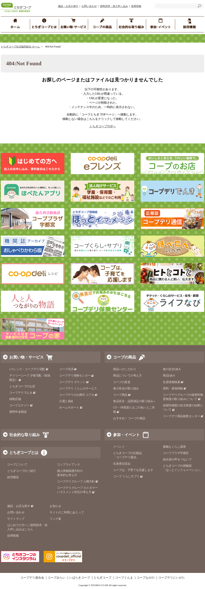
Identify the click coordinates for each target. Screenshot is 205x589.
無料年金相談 (17, 411)
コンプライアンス (68, 464)
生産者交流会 (121, 463)
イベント (119, 446)
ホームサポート (71, 407)
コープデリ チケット (74, 382)
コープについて (17, 464)
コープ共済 (68, 369)
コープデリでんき (22, 392)
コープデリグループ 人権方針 (77, 481)
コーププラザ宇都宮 (176, 453)
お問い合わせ (89, 6)
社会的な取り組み (24, 435)
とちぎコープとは (23, 452)
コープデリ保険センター (76, 375)
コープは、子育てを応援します (133, 470)
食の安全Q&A (172, 369)
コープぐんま (124, 577)
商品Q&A (169, 375)
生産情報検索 (173, 382)
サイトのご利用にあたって (67, 512)
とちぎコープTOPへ (102, 126)
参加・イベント (126, 435)
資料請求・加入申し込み (114, 6)
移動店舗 (15, 399)
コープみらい (56, 577)
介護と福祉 (66, 401)
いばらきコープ (79, 577)
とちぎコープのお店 (22, 386)
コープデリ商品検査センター (183, 416)
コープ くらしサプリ (128, 476)
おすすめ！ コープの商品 (129, 418)
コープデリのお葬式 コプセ (78, 394)
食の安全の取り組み (126, 388)
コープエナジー (21, 405)
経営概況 (13, 477)
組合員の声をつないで (177, 459)
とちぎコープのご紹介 (21, 470)
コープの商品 (124, 357)
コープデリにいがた (171, 577)
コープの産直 (121, 382)
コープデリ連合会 (32, 577)
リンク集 (55, 518)
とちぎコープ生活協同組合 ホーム (20, 46)
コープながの (145, 577)
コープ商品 (122, 394)
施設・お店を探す (68, 6)
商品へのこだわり (124, 369)
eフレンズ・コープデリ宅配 (28, 369)
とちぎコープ (102, 577)
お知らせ (55, 506)
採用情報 (136, 6)
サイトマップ (15, 518)
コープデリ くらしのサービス (78, 388)
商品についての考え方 (127, 375)
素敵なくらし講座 (174, 446)
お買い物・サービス (26, 357)
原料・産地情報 (174, 388)
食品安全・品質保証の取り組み (135, 401)
